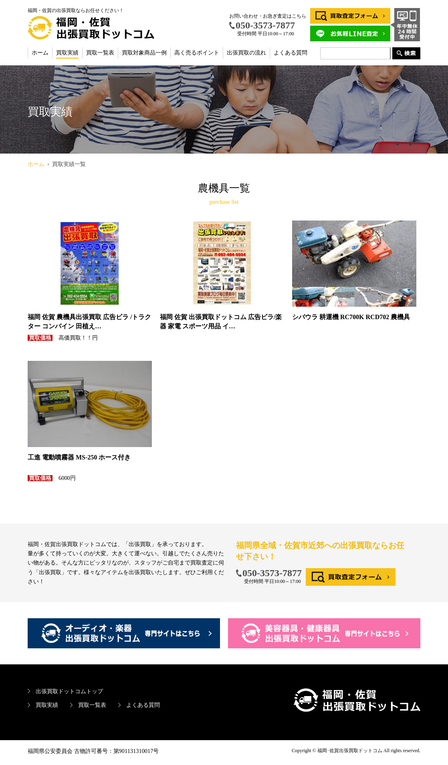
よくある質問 (290, 53)
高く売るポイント (196, 53)
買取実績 (67, 53)
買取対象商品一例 (144, 53)
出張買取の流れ (246, 53)
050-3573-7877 (272, 573)
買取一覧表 (100, 53)
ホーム (40, 53)
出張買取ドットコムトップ (69, 691)
